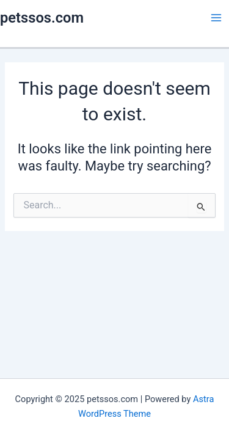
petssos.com (42, 17)
